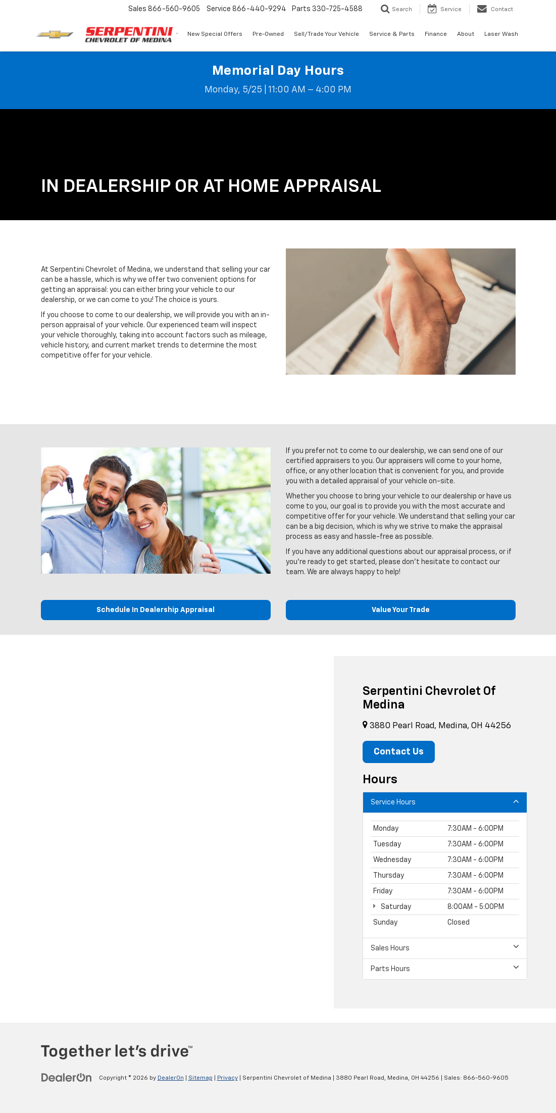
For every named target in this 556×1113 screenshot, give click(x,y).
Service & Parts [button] (392, 34)
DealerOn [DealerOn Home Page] (171, 1078)
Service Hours (445, 801)
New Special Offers (214, 34)
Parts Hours (445, 968)
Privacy (227, 1078)
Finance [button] (436, 34)
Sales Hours (445, 947)
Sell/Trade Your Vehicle (326, 34)
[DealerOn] (66, 1077)
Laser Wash (501, 34)
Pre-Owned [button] (268, 34)
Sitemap (200, 1078)
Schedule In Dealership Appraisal (155, 610)
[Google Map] (167, 832)
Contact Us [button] (399, 751)
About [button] (465, 34)
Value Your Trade (401, 610)
